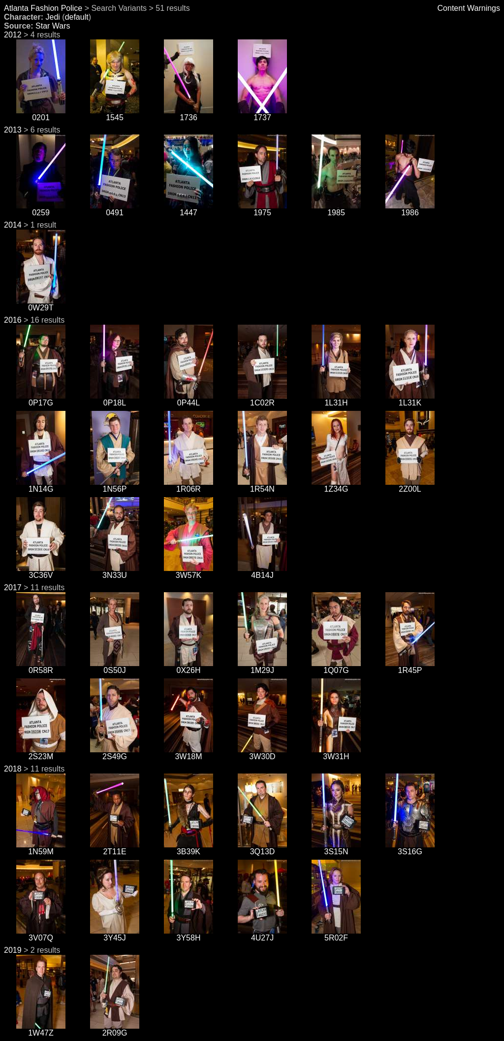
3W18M (188, 753)
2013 (13, 130)
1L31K (410, 399)
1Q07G (336, 666)
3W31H (336, 753)
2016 (13, 320)
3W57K (188, 571)
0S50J (114, 666)
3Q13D (262, 848)
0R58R (40, 666)
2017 (13, 587)
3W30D (262, 753)
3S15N (336, 848)
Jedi (52, 17)
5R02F (336, 934)
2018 (13, 769)
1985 (336, 209)
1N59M (40, 848)
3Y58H (188, 934)
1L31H (336, 399)
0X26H (188, 666)
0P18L (114, 399)
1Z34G (336, 485)
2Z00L (410, 485)
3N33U (114, 571)
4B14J (262, 571)
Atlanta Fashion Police (43, 8)
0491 (114, 209)
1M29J (262, 666)
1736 (188, 114)
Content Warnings (469, 8)
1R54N (262, 485)
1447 (188, 209)
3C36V (40, 571)
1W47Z (40, 1029)
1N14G (40, 485)
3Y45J (114, 934)
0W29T (40, 304)
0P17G (40, 399)
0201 (40, 114)
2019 (13, 950)
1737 (262, 114)
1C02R (262, 399)
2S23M (40, 753)
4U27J (262, 934)
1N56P (114, 485)
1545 (114, 114)
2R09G (114, 1029)
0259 (40, 209)
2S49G (114, 753)
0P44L (188, 399)
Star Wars (52, 26)
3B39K (188, 848)
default (77, 17)
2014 (13, 225)
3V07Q (40, 934)
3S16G (410, 848)
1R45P (410, 666)
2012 (13, 35)
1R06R (188, 485)
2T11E (114, 848)
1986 (410, 209)
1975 (262, 209)
